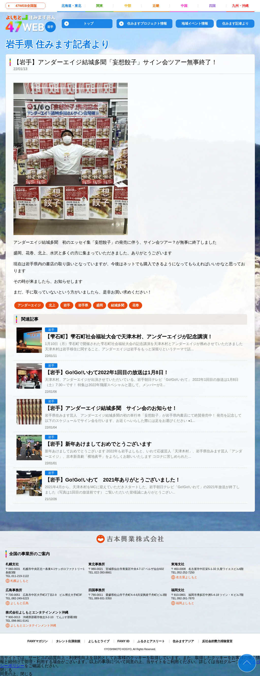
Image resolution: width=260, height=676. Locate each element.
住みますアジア (183, 641)
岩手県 (83, 305)
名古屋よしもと (186, 577)
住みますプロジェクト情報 (147, 23)
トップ (88, 23)
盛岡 (99, 305)
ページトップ (247, 663)
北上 (52, 305)
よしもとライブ (98, 641)
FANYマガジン (37, 641)
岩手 (66, 305)
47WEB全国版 (26, 6)
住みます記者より (235, 23)
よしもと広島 (19, 603)
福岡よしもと (185, 603)
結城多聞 (117, 305)
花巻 (135, 305)
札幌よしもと (19, 581)
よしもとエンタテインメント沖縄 (33, 625)
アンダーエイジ (29, 305)
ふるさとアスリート (151, 641)
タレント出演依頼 (68, 641)
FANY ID (123, 641)
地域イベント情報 (195, 23)
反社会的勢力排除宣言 (217, 641)
